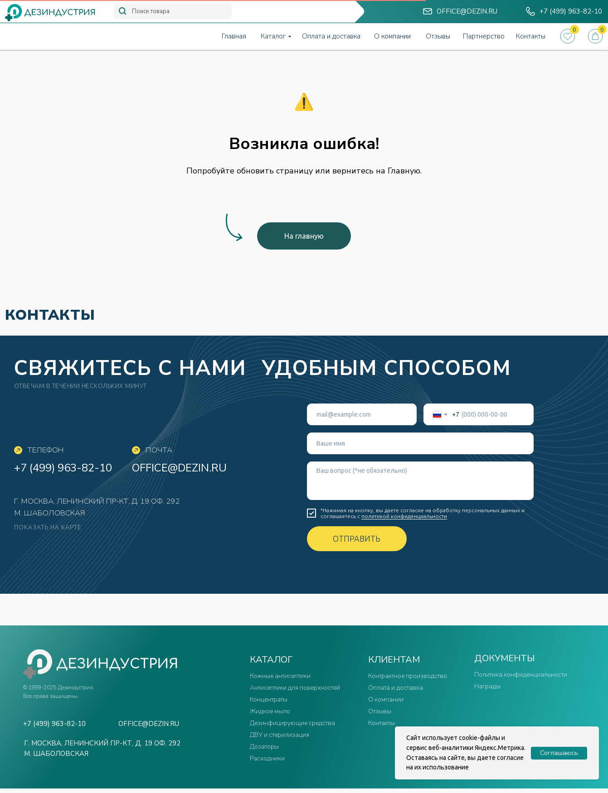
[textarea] (420, 480)
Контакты (530, 36)
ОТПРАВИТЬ (356, 538)
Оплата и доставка (331, 36)
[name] (420, 443)
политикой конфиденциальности (404, 516)
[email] (362, 414)
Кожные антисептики (280, 676)
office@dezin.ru (179, 468)
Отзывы (438, 36)
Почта (159, 450)
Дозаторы (264, 746)
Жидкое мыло (270, 711)
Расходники (267, 758)
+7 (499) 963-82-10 (63, 468)
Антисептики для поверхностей (295, 687)
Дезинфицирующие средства (292, 723)
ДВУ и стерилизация (279, 735)
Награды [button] (487, 686)
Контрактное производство (407, 676)
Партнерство (484, 36)
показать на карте (48, 527)
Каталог (273, 36)
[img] (427, 11)
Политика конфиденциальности (520, 674)
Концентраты (268, 699)
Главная (234, 36)
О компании (392, 36)
